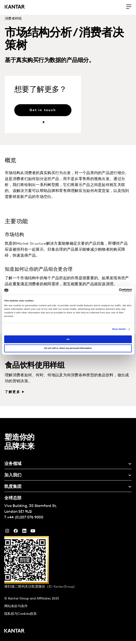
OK (68, 339)
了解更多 (12, 392)
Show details (119, 329)
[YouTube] (24, 532)
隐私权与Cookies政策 (20, 614)
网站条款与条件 (16, 606)
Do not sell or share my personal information (68, 348)
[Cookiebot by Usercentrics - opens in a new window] (111, 290)
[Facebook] (16, 532)
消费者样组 (13, 19)
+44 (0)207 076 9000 (25, 517)
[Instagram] (7, 532)
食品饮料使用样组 (35, 366)
